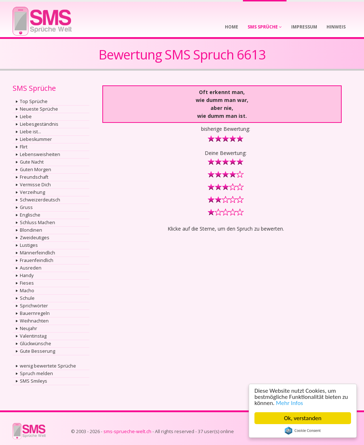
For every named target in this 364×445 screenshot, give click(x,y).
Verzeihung (32, 192)
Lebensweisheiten (40, 154)
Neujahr (28, 328)
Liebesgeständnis (39, 124)
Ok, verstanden (302, 418)
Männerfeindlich (37, 253)
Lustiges (29, 245)
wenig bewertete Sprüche (48, 366)
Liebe (26, 117)
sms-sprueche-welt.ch (127, 431)
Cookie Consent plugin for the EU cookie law (303, 431)
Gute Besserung (37, 351)
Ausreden (30, 268)
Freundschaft (34, 177)
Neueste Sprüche (39, 109)
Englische (30, 215)
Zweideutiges (34, 238)
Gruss (26, 207)
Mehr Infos (289, 403)
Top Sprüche (34, 101)
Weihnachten (34, 321)
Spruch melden (36, 373)
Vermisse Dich (35, 185)
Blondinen (31, 230)
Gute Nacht (32, 162)
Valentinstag (33, 336)
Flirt (23, 147)
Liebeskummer (36, 139)
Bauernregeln (35, 313)
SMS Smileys (33, 381)
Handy (27, 275)
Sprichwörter (34, 306)
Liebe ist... (30, 132)
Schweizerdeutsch (40, 200)
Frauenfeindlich (36, 260)
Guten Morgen (35, 169)
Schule (27, 298)
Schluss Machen (37, 222)
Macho (27, 291)
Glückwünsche (35, 344)
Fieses (27, 283)
